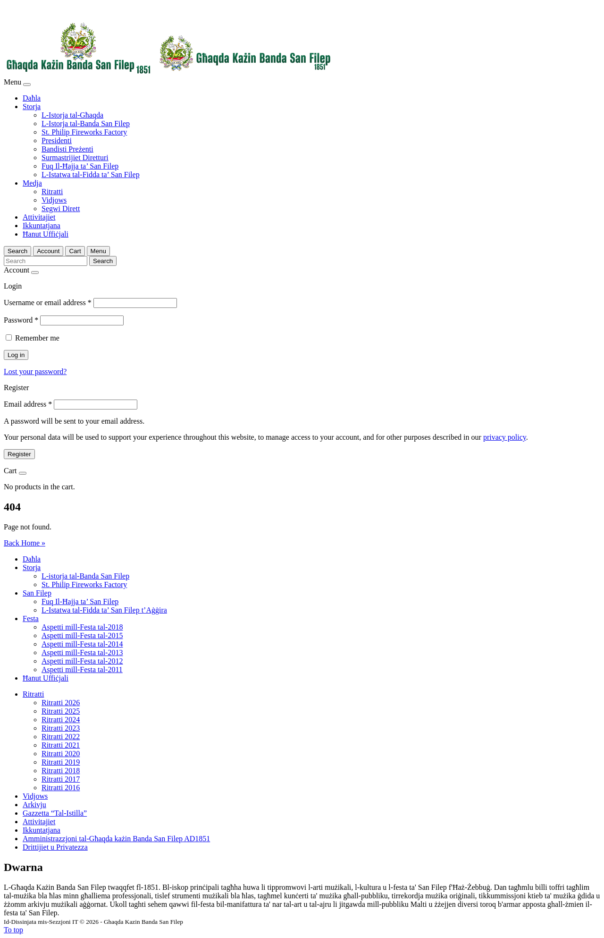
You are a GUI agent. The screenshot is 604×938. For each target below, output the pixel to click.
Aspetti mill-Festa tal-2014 (82, 644)
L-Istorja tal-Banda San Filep (86, 123)
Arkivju (34, 805)
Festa (31, 618)
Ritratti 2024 (61, 720)
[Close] (27, 84)
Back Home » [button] (24, 543)
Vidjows (54, 200)
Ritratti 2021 (61, 745)
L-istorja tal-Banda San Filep (85, 576)
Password (21, 320)
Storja (32, 106)
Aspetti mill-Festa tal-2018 (82, 627)
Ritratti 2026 (61, 703)
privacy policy (504, 437)
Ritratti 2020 (61, 754)
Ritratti (52, 192)
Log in (16, 354)
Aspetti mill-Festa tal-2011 (82, 669)
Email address (28, 404)
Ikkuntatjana (41, 226)
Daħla (32, 98)
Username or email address (48, 302)
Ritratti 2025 (61, 711)
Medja (32, 183)
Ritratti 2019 (61, 762)
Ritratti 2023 (61, 728)
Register (19, 454)
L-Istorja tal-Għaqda (72, 115)
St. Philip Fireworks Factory (84, 132)
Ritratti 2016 (61, 788)
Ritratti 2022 (61, 737)
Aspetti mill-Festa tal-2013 (82, 652)
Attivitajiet (39, 217)
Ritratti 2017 (61, 779)
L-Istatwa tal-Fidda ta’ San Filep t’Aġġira (104, 610)
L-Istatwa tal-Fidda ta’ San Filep (91, 175)
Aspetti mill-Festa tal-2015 (82, 635)
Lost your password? (35, 371)
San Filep (37, 593)
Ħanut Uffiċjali (45, 234)
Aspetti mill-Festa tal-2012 (82, 661)
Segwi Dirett (61, 209)
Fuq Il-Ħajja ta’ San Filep (80, 166)
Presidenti (57, 140)
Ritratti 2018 (61, 771)
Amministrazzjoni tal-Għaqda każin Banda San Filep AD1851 (116, 839)
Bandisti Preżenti (67, 149)
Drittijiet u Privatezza (55, 847)
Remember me (37, 338)
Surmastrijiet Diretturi (75, 157)
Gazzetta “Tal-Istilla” (55, 813)
